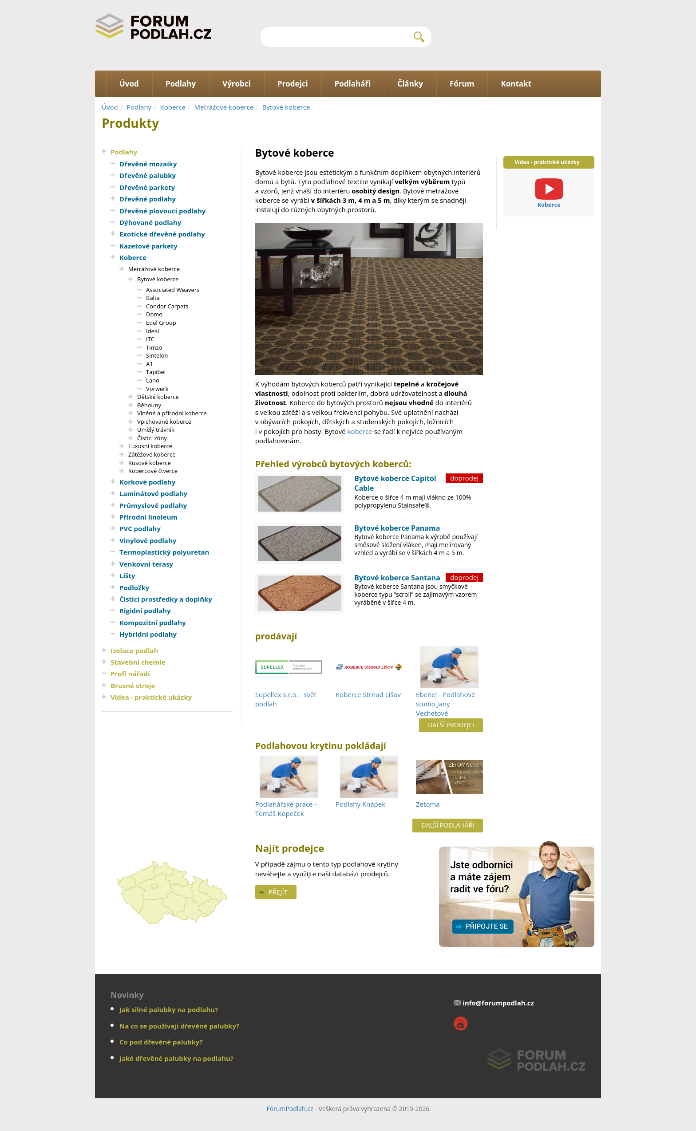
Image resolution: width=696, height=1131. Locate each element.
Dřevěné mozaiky (148, 163)
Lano (152, 380)
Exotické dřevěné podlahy (162, 233)
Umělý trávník (155, 429)
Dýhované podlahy (150, 222)
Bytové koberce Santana (397, 578)
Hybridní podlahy (148, 634)
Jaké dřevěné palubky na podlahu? (176, 1058)
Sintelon (157, 355)
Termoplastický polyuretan (164, 552)
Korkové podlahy (147, 481)
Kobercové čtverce (153, 471)
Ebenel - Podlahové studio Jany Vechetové (445, 704)
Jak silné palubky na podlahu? (168, 1009)
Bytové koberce (286, 106)
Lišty (127, 575)
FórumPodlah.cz (289, 1108)
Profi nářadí (130, 673)
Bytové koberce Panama (397, 528)
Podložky (134, 587)
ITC (150, 339)
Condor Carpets (167, 306)
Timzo (154, 347)
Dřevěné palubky (147, 175)
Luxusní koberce (150, 446)
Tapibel (156, 372)
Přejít (278, 891)
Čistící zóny (152, 438)
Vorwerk (157, 389)
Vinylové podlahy (147, 540)
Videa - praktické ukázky (151, 697)
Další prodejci (451, 725)
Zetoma (428, 804)
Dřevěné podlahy (147, 198)
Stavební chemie (138, 662)
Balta (153, 298)
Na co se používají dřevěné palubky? (179, 1025)
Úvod (110, 106)
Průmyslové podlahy (153, 505)
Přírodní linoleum (148, 516)
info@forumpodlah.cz (498, 1002)
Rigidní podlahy (145, 610)
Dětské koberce (158, 397)
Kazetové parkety (148, 245)
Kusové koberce (149, 463)
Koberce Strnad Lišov (368, 694)
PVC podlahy (140, 528)
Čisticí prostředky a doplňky (165, 599)
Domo (154, 314)
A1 (149, 364)
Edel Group (161, 323)
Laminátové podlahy (153, 493)
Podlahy (139, 106)
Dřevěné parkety (147, 187)
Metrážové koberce (223, 106)
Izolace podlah (134, 650)
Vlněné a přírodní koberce (172, 413)
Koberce (173, 106)
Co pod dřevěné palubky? (161, 1041)
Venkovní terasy (146, 564)
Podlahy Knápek (360, 804)
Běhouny (149, 405)
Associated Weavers (172, 290)
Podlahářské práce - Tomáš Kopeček (285, 809)
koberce (360, 431)
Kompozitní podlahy (152, 622)
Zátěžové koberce (151, 454)
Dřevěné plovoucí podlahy (162, 210)
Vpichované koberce (164, 422)
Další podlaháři (447, 825)
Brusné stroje (133, 685)
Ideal (152, 331)
